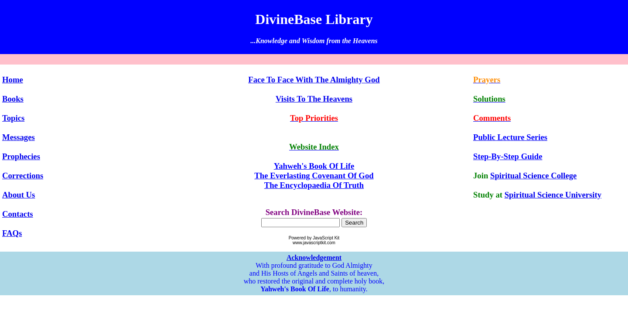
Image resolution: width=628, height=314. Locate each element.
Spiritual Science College (533, 175)
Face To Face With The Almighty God (313, 79)
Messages (18, 137)
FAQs (12, 233)
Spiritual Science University (553, 194)
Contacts (17, 213)
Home (12, 79)
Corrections (22, 175)
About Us (18, 194)
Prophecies (21, 156)
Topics (13, 118)
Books (13, 98)
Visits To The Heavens (314, 98)
